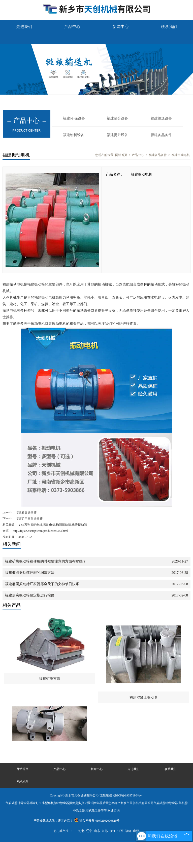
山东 (97, 831)
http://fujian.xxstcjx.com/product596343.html (40, 531)
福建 (128, 831)
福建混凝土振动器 (144, 697)
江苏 (105, 831)
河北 (81, 831)
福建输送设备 (161, 118)
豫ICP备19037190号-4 (128, 795)
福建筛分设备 (117, 118)
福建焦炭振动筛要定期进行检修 (29, 595)
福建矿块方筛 (49, 678)
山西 (136, 831)
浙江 (113, 831)
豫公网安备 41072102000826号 (96, 820)
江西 (120, 831)
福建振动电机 (181, 155)
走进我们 (24, 26)
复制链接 (106, 795)
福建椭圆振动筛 (26, 512)
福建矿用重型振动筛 (29, 518)
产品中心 (72, 26)
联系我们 (169, 26)
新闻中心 (121, 26)
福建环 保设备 (74, 118)
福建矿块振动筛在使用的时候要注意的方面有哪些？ (45, 561)
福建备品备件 (161, 135)
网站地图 (22, 781)
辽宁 (89, 831)
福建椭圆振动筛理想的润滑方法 (29, 573)
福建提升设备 (117, 135)
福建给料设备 (73, 135)
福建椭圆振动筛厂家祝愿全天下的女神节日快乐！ (44, 584)
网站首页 (121, 155)
